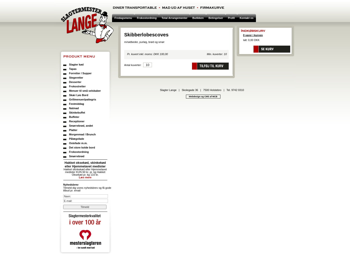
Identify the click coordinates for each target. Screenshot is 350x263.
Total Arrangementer (174, 17)
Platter (73, 130)
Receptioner (77, 121)
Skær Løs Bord (78, 95)
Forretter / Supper (80, 73)
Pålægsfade (76, 138)
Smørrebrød (76, 156)
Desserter (75, 82)
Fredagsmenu (123, 17)
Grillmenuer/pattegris (82, 99)
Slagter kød (76, 64)
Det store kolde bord (82, 147)
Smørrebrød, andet (81, 125)
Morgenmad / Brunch (82, 134)
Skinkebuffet (77, 112)
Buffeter (74, 116)
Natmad (74, 108)
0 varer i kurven (253, 35)
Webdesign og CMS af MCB (203, 96)
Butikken (197, 17)
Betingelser (216, 17)
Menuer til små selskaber (85, 90)
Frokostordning (79, 151)
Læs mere (85, 177)
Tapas (73, 68)
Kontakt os (247, 17)
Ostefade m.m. (78, 143)
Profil (231, 17)
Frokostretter (77, 86)
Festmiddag (76, 103)
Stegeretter (76, 77)
